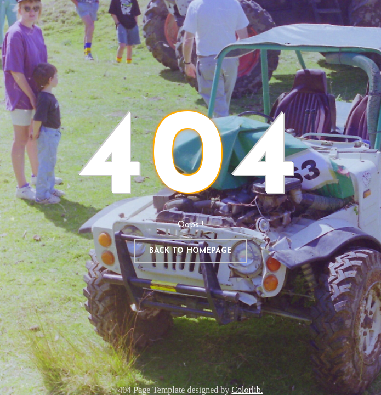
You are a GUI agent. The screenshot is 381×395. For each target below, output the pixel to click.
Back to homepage (190, 251)
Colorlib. (247, 389)
